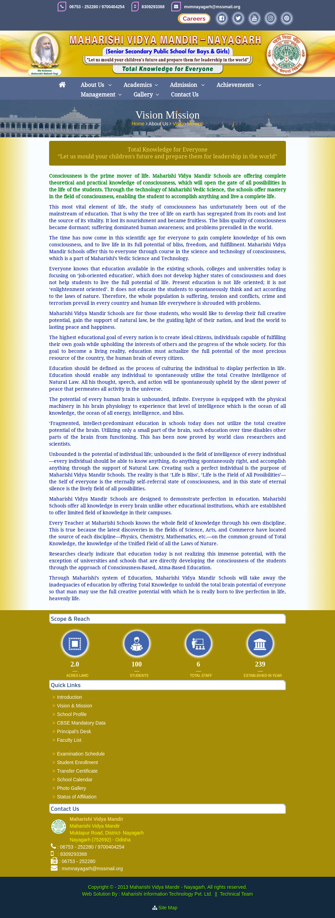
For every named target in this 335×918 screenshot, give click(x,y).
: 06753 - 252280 (77, 861)
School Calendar (75, 779)
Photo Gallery (71, 788)
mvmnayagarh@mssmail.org (212, 6)
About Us (93, 85)
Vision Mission (188, 122)
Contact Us (184, 94)
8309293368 (153, 6)
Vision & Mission (74, 705)
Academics (138, 85)
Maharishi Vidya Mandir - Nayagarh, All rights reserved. (188, 887)
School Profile (71, 714)
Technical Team (236, 894)
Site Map (171, 907)
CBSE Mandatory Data (81, 723)
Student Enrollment (77, 762)
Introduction (69, 697)
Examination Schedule (81, 754)
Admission (184, 85)
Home (139, 122)
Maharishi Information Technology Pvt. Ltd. (166, 894)
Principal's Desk (74, 731)
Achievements (236, 85)
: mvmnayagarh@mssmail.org (91, 868)
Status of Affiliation (76, 796)
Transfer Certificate (77, 771)
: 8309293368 (71, 854)
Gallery (143, 94)
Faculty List (69, 740)
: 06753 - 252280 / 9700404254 (90, 847)
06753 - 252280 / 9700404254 (97, 6)
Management (98, 94)
